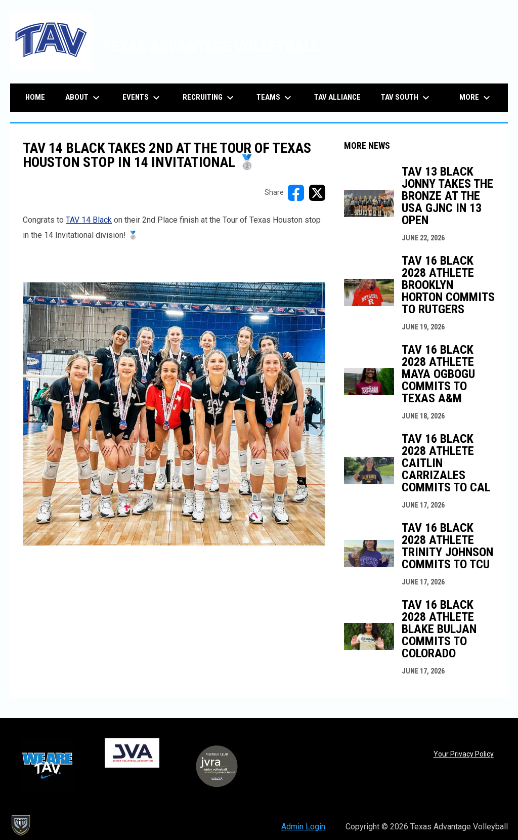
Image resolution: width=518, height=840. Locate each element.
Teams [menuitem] (275, 98)
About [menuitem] (83, 98)
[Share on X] (317, 193)
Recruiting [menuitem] (209, 98)
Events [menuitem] (142, 98)
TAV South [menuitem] (406, 98)
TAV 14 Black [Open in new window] (89, 220)
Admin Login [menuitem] (303, 826)
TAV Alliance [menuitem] (337, 97)
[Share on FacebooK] (296, 193)
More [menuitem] (476, 98)
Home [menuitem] (35, 97)
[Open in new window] (174, 414)
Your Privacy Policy (464, 754)
